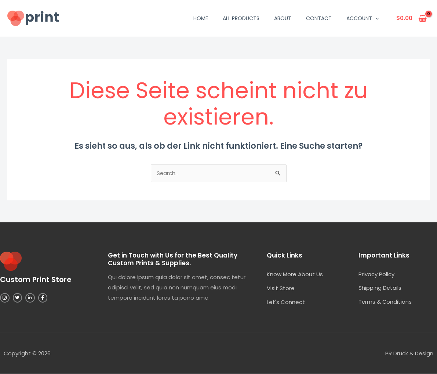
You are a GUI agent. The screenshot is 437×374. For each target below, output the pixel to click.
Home (200, 18)
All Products (241, 18)
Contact (319, 18)
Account (362, 18)
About (282, 18)
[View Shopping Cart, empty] (411, 18)
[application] (375, 18)
